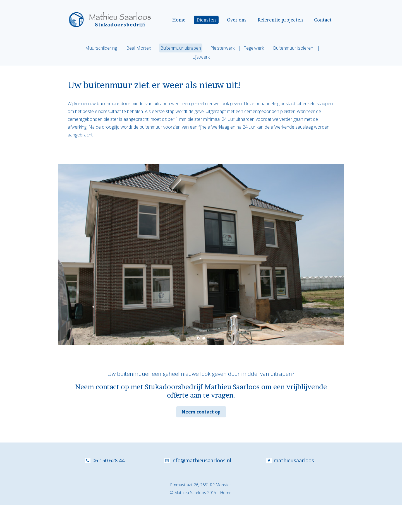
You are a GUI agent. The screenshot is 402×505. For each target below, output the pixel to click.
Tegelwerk (254, 48)
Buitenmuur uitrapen (180, 48)
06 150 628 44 (108, 460)
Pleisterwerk (222, 48)
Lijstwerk (201, 57)
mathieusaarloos (294, 460)
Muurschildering (101, 48)
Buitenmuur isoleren (293, 48)
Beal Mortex (138, 48)
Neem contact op (201, 412)
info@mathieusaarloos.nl (201, 460)
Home (225, 492)
